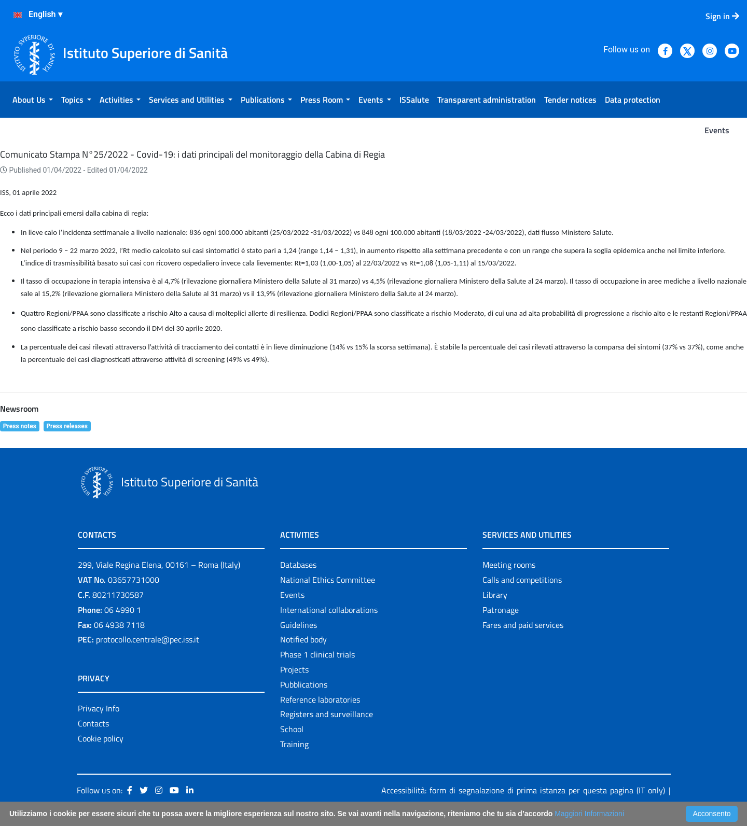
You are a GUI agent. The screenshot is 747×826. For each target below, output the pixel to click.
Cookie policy (100, 738)
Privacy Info (98, 708)
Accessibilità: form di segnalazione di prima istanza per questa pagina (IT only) (523, 790)
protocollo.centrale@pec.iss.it (147, 639)
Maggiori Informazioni (589, 813)
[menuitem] (32, 99)
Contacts (93, 723)
